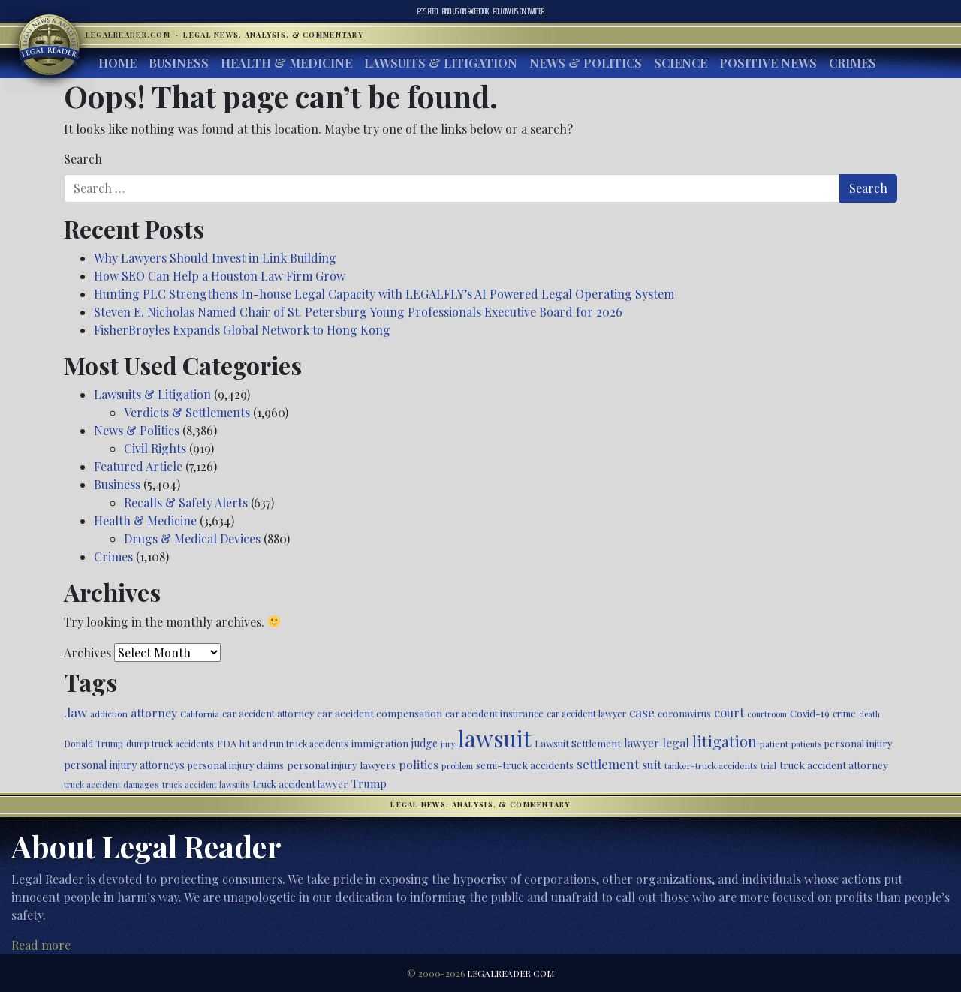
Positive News (768, 63)
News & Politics (585, 63)
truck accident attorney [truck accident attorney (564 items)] (833, 764)
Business (179, 63)
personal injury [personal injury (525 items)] (858, 743)
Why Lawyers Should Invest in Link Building (215, 258)
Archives (87, 652)
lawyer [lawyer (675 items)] (641, 742)
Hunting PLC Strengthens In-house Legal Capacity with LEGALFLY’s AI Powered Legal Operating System (384, 294)
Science (680, 63)
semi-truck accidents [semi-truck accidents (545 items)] (525, 764)
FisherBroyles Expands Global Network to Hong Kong (242, 330)
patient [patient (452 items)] (774, 744)
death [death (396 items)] (869, 714)
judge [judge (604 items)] (424, 743)
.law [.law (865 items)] (75, 711)
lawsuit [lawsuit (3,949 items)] (495, 738)
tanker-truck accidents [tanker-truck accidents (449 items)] (711, 765)
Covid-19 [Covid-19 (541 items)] (810, 713)
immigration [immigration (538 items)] (379, 743)
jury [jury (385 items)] (448, 744)
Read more (41, 945)
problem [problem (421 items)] (457, 765)
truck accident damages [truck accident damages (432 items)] (111, 784)
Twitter (518, 11)
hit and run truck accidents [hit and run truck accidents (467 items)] (293, 744)
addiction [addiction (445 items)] (109, 714)
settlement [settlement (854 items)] (608, 764)
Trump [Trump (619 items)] (369, 783)
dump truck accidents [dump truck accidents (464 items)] (170, 744)
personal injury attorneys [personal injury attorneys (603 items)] (124, 765)
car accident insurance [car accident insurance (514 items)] (494, 713)
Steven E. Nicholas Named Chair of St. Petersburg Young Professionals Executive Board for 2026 (358, 312)
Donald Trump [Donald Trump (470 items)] (93, 744)
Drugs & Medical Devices (192, 538)
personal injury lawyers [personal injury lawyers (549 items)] (341, 764)
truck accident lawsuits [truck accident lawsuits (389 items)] (205, 784)
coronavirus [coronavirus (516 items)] (684, 713)
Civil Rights (155, 448)
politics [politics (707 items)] (418, 764)
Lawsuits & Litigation (440, 63)
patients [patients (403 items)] (806, 744)
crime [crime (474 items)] (844, 714)
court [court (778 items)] (729, 712)
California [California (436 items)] (199, 714)
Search (83, 159)
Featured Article (138, 466)
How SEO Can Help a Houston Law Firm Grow (219, 276)
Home (117, 63)
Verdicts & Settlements (187, 412)
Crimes (852, 63)
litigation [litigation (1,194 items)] (724, 741)
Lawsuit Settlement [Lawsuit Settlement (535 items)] (578, 743)
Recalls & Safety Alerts (186, 502)
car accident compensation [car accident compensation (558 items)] (379, 713)
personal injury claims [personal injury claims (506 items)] (236, 765)
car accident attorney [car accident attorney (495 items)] (268, 713)
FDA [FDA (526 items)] (226, 743)
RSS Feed (427, 11)
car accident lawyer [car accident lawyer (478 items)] (586, 714)
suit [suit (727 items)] (651, 764)
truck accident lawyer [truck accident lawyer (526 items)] (300, 783)
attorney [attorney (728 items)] (154, 712)
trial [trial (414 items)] (768, 765)
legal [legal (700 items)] (675, 742)
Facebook (465, 11)
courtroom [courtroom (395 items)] (767, 714)
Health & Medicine (286, 63)
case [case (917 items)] (642, 711)
